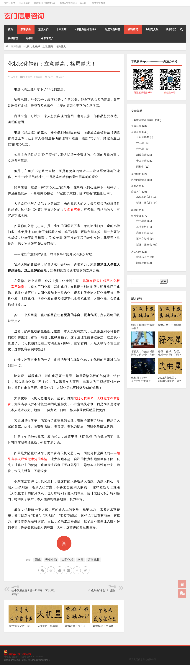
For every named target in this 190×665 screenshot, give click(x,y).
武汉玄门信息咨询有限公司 (142, 659)
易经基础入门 (144, 196)
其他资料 (141, 226)
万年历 (29, 38)
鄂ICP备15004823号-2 (39, 660)
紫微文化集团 (99, 3)
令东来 (14, 77)
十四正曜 (61, 29)
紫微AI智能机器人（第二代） (74, 3)
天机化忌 (51, 559)
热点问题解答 (112, 29)
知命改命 (136, 185)
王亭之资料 (142, 238)
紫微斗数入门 (144, 202)
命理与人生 (151, 29)
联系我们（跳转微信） (45, 3)
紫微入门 (43, 29)
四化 (38, 559)
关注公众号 (9, 3)
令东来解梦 (142, 136)
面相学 (140, 166)
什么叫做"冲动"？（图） (102, 590)
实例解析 (136, 173)
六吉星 (140, 142)
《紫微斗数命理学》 (85, 29)
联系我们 (171, 29)
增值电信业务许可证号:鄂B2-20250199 (23, 656)
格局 (80, 559)
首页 (10, 29)
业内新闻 (136, 126)
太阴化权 (67, 559)
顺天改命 (141, 262)
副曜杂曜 (141, 154)
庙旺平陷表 (142, 232)
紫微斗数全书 (144, 244)
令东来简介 (24, 3)
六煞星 (140, 148)
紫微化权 (94, 559)
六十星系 (141, 220)
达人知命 (136, 251)
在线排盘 (13, 38)
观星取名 (136, 209)
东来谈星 (25, 29)
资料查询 (133, 29)
